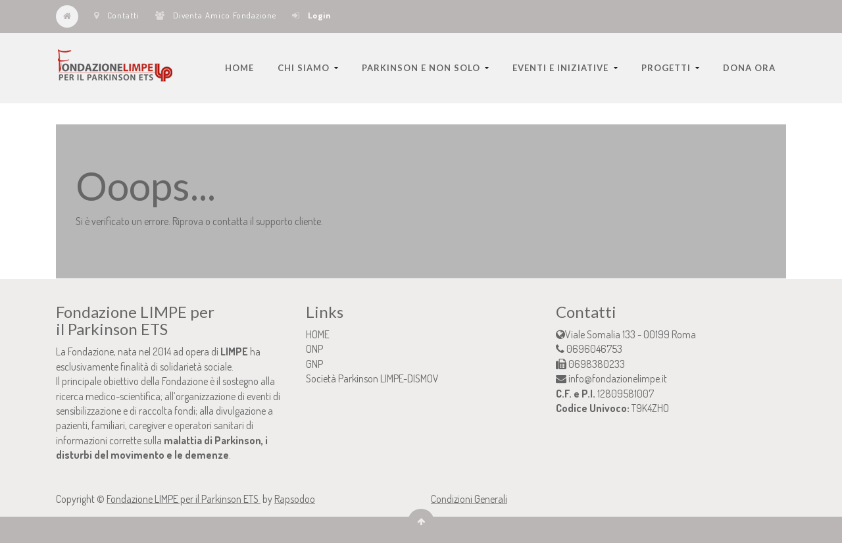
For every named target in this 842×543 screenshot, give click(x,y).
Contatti (116, 15)
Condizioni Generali (469, 498)
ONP (314, 348)
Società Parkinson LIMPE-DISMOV (372, 378)
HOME (318, 334)
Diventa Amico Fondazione (215, 15)
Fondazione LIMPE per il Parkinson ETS (183, 498)
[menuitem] (239, 68)
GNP (314, 364)
